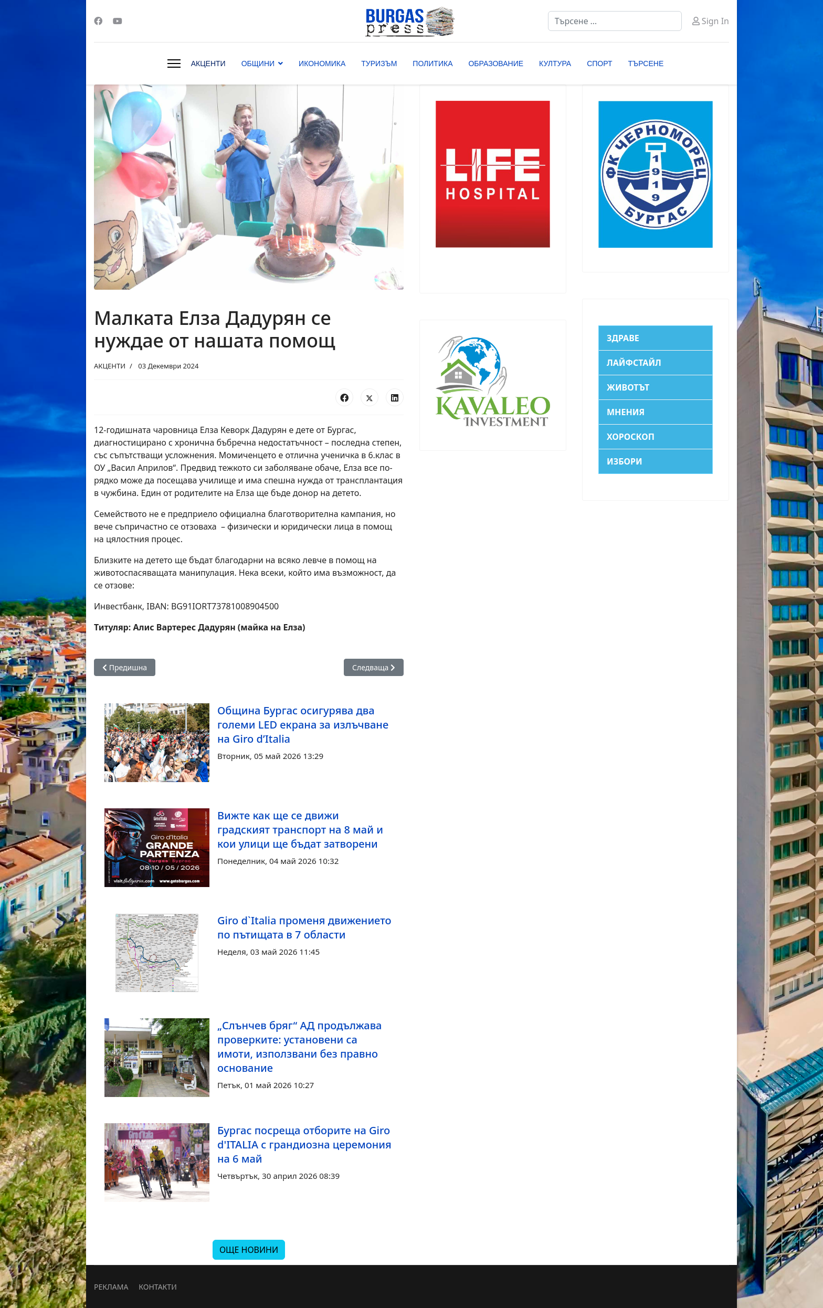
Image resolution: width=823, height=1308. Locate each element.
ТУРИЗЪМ (379, 63)
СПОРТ (599, 63)
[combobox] (615, 21)
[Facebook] (98, 21)
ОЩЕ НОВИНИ (248, 1250)
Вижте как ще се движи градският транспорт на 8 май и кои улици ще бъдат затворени (300, 829)
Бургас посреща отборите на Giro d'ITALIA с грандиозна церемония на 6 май (304, 1144)
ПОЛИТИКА (432, 63)
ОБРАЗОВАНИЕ (495, 63)
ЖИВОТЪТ (628, 387)
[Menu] (174, 64)
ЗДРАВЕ (623, 338)
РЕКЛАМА (111, 1287)
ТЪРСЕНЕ (646, 63)
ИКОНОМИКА (322, 63)
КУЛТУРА (555, 63)
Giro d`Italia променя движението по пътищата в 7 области (304, 927)
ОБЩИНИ (258, 63)
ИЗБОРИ (624, 461)
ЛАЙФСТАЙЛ (634, 362)
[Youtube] (117, 21)
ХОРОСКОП (631, 436)
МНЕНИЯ (626, 412)
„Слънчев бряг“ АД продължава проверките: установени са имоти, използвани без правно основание (299, 1046)
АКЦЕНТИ (208, 63)
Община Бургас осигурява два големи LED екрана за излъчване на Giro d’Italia (302, 724)
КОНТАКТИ (157, 1287)
